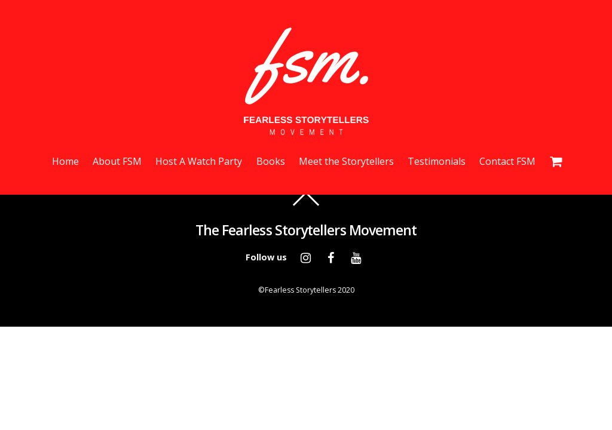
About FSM (117, 161)
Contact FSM (507, 161)
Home (65, 161)
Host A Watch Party (198, 161)
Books (270, 161)
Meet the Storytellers (346, 161)
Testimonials (437, 161)
